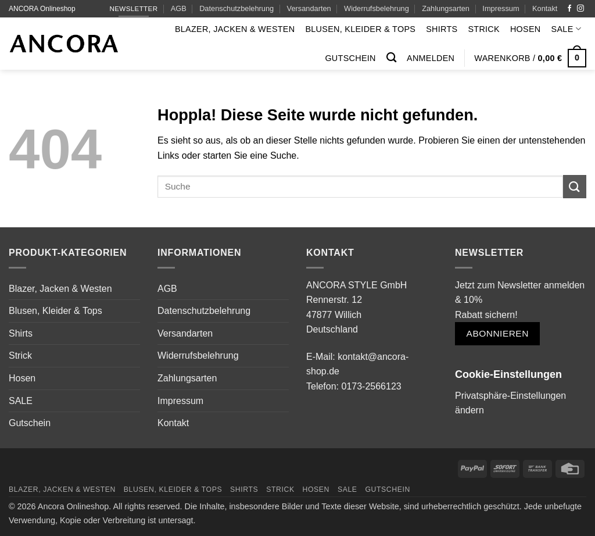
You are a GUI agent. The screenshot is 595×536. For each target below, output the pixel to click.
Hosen (525, 29)
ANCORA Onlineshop (42, 9)
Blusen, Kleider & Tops (360, 29)
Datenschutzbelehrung (236, 8)
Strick (484, 29)
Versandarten (309, 8)
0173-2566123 (371, 386)
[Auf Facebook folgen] (569, 9)
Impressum (500, 8)
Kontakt (544, 8)
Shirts (441, 29)
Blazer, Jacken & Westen (235, 29)
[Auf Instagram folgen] (580, 9)
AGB (179, 8)
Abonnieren (498, 333)
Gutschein (350, 58)
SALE (566, 28)
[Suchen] (391, 58)
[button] (430, 58)
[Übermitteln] (574, 186)
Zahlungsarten (445, 8)
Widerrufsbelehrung (376, 8)
